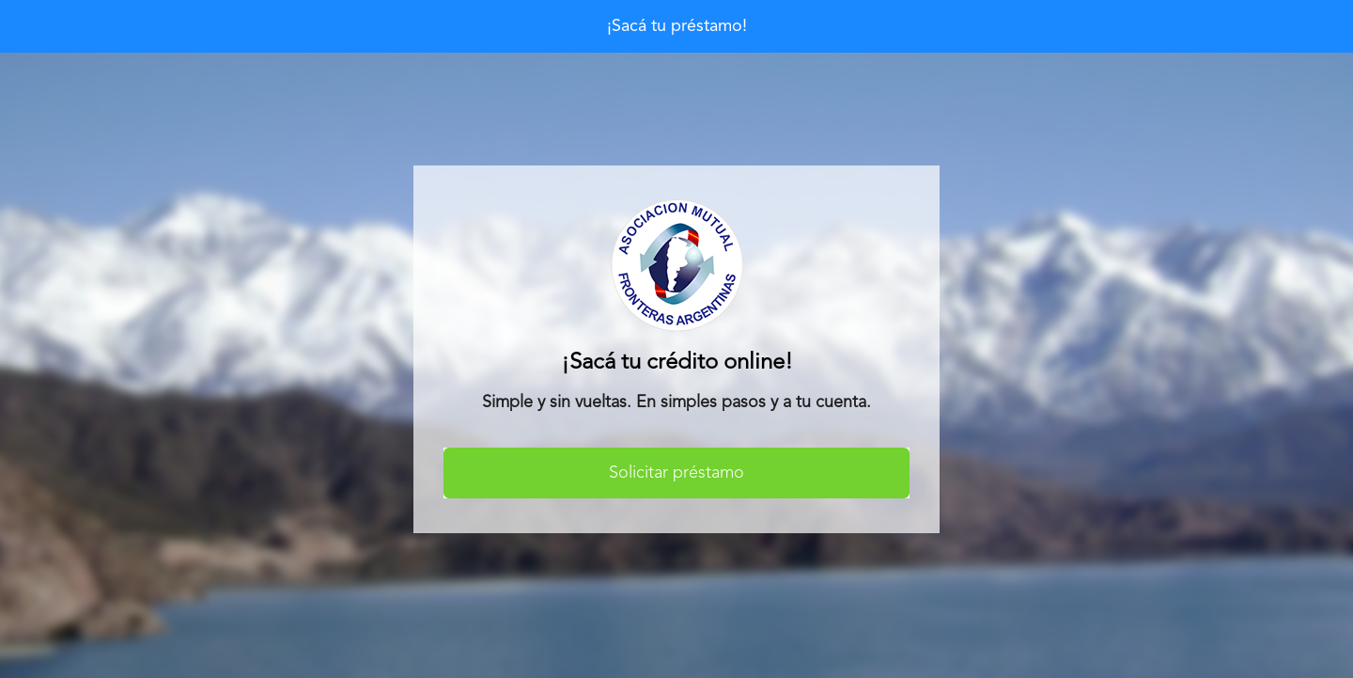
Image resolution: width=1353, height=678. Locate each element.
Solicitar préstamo (676, 473)
